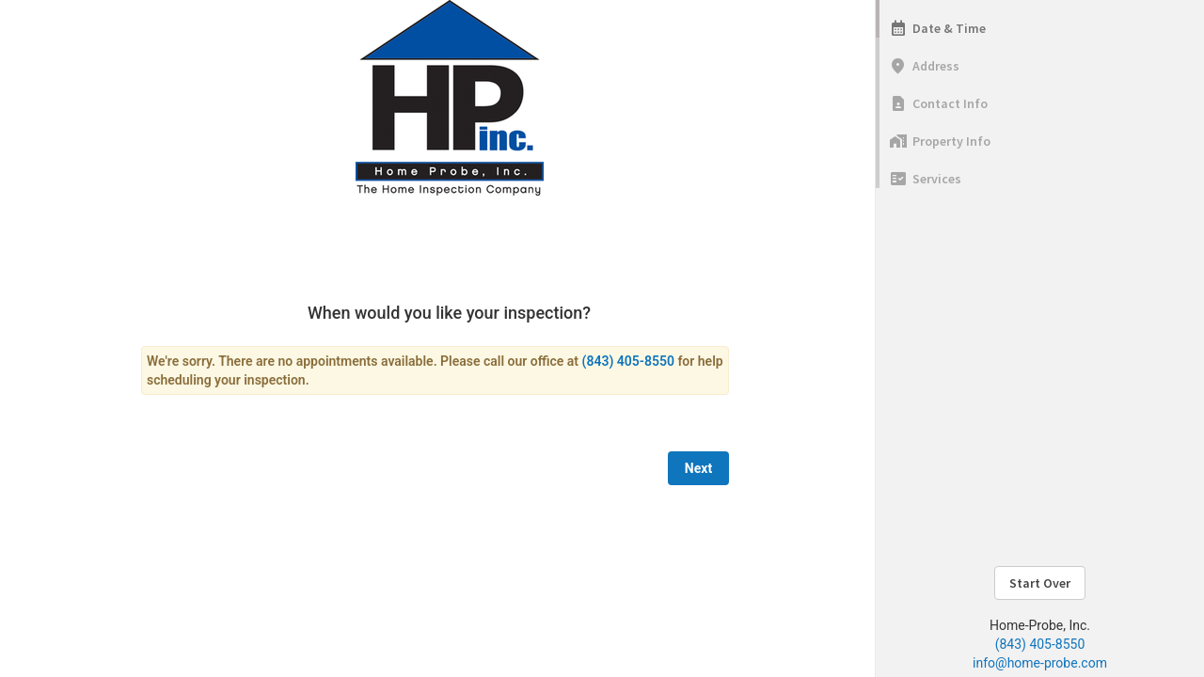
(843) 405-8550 (1040, 644)
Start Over (1039, 583)
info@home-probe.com (1040, 662)
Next (698, 468)
